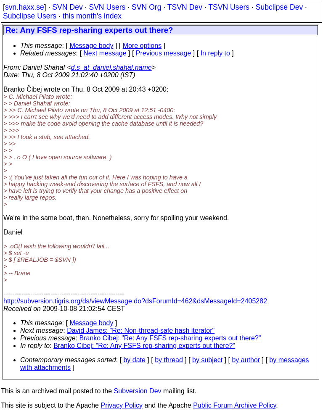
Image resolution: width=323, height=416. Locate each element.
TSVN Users (228, 7)
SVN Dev (67, 7)
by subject (207, 359)
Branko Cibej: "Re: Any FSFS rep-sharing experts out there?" (170, 338)
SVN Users (107, 7)
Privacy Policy (122, 405)
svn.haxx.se (24, 7)
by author (246, 359)
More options (142, 45)
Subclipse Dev (279, 7)
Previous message (163, 53)
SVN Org (146, 7)
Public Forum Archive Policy (234, 405)
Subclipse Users (29, 16)
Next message (104, 53)
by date (134, 359)
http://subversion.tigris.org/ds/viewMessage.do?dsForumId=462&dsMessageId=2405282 (135, 301)
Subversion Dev (138, 391)
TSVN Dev (184, 7)
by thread (169, 359)
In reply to (215, 53)
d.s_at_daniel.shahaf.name (111, 67)
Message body (91, 45)
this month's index (92, 16)
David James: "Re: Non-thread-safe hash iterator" (140, 330)
